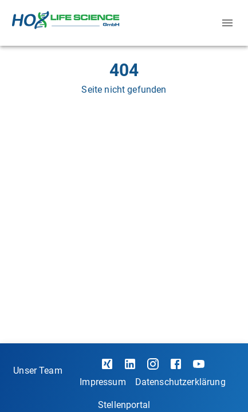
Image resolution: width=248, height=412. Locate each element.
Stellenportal (124, 404)
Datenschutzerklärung (180, 382)
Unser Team (37, 370)
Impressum (102, 382)
